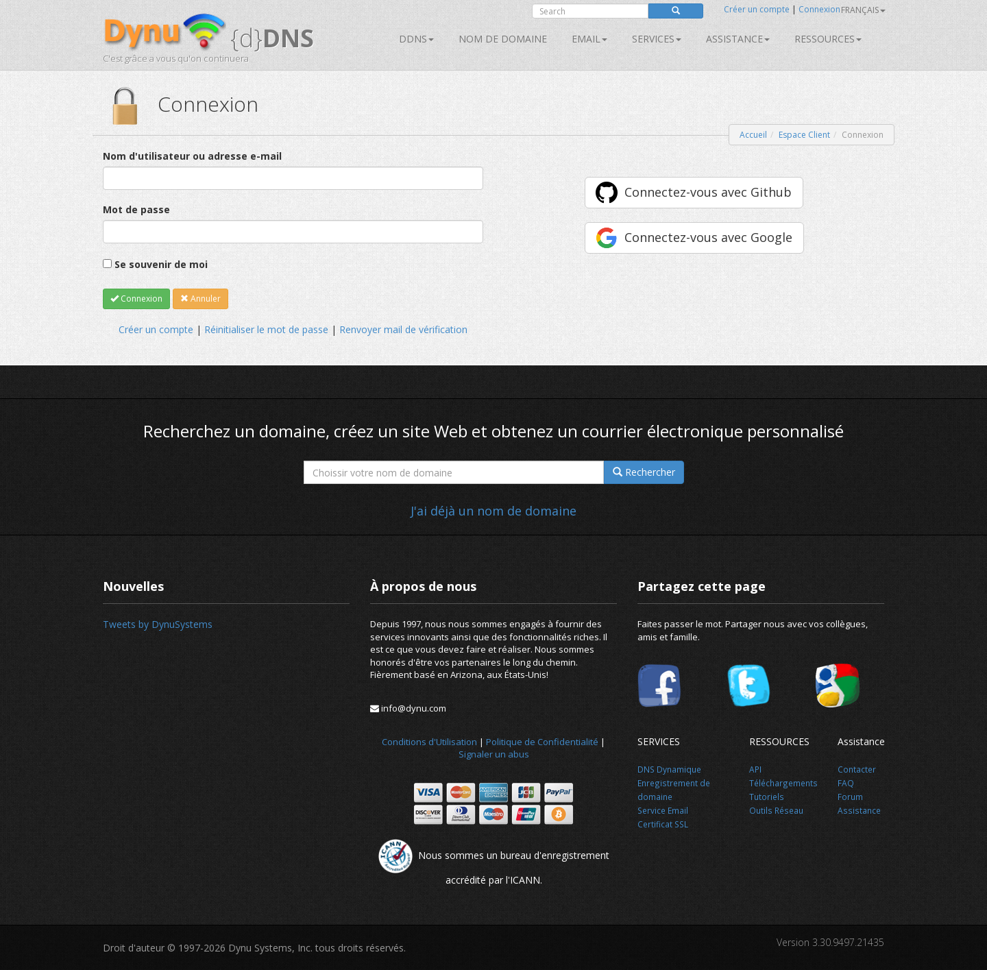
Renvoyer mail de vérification (403, 329)
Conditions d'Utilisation (429, 742)
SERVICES (656, 38)
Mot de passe (136, 209)
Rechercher (644, 471)
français (863, 10)
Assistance (738, 38)
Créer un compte (757, 9)
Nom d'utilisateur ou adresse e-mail (192, 155)
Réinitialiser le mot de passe (266, 329)
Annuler (200, 298)
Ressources (828, 38)
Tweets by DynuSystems (157, 624)
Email (589, 38)
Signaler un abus (494, 754)
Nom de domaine (503, 38)
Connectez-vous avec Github (708, 192)
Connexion (819, 9)
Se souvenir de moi (161, 264)
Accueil (753, 135)
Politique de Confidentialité (542, 742)
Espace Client (804, 135)
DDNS (416, 38)
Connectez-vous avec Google (708, 237)
